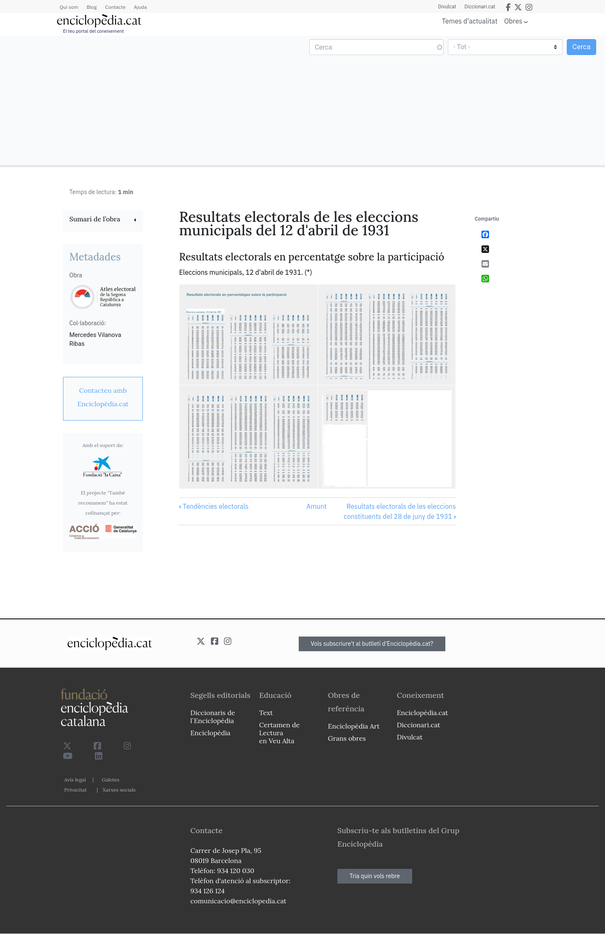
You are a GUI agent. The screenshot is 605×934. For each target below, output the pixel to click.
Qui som (69, 7)
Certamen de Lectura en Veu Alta (279, 733)
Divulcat (447, 7)
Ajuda (140, 7)
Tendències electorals (213, 506)
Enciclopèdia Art (354, 726)
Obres (513, 21)
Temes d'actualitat (469, 21)
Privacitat (75, 790)
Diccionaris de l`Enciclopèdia (212, 716)
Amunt (316, 506)
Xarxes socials (119, 790)
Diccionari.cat (480, 7)
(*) (308, 272)
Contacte (115, 7)
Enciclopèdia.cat (422, 712)
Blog (92, 7)
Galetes (110, 779)
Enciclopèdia (210, 733)
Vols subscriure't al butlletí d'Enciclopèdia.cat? (372, 643)
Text (266, 712)
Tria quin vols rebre (375, 876)
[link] (103, 220)
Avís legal (75, 779)
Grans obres (347, 738)
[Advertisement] (152, 100)
